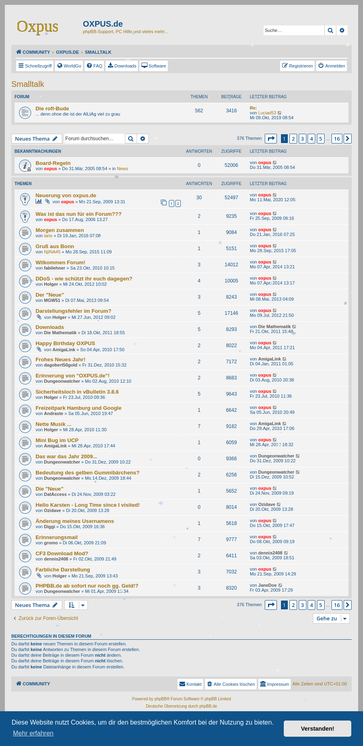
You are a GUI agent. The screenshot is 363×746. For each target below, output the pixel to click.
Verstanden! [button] (317, 728)
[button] (271, 138)
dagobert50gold (61, 364)
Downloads (50, 327)
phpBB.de (208, 706)
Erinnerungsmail (57, 537)
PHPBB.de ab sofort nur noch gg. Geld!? (87, 586)
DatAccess (55, 494)
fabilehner (54, 268)
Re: (253, 107)
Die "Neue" (49, 489)
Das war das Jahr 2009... (66, 456)
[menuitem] (69, 66)
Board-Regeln (53, 163)
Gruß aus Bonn (55, 246)
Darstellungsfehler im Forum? (74, 311)
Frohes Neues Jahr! (60, 359)
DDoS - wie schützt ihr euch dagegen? (84, 279)
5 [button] (320, 138)
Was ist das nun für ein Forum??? (79, 214)
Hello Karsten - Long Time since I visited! (88, 505)
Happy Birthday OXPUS (65, 343)
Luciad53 (267, 112)
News (122, 168)
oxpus (50, 168)
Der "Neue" (50, 295)
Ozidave (52, 510)
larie (48, 235)
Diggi (49, 526)
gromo (51, 542)
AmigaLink (64, 349)
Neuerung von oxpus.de (66, 195)
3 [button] (302, 138)
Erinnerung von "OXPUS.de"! (73, 376)
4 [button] (311, 138)
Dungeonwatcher (62, 381)
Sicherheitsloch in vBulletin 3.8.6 (77, 392)
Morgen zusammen (60, 230)
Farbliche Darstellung (63, 570)
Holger (51, 284)
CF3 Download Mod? (62, 553)
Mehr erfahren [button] (33, 733)
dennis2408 (56, 558)
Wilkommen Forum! (60, 262)
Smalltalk (27, 84)
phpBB (160, 699)
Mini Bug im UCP (57, 440)
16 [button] (337, 138)
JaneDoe (267, 585)
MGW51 (52, 300)
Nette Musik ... (54, 424)
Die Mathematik (60, 332)
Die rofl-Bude (52, 108)
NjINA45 (52, 251)
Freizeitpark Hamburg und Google (79, 408)
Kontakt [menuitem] (190, 684)
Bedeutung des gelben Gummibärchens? (87, 473)
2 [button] (293, 138)
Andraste (53, 413)
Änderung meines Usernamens (75, 521)
